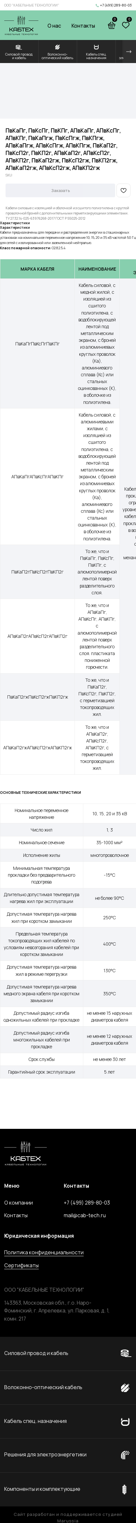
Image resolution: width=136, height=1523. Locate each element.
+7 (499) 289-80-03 (116, 5)
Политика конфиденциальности (44, 1252)
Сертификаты (21, 1265)
